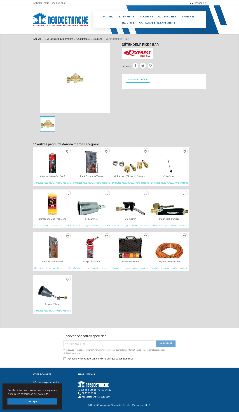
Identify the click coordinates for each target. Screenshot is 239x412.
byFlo (148, 405)
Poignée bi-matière (169, 219)
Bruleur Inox (91, 219)
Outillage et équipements (157, 22)
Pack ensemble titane (91, 176)
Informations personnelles (46, 382)
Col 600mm (169, 176)
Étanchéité (126, 16)
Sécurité (128, 22)
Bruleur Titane (52, 304)
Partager (135, 66)
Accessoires (167, 16)
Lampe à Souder (91, 261)
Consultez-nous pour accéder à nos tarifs (52, 183)
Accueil (107, 16)
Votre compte (42, 374)
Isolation (146, 16)
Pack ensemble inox (52, 261)
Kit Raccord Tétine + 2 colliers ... (130, 176)
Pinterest (150, 66)
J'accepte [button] (32, 401)
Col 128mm (130, 219)
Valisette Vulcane (130, 261)
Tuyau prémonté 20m (169, 261)
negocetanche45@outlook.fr (93, 396)
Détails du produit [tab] (138, 79)
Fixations (187, 16)
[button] (49, 394)
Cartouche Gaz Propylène (52, 219)
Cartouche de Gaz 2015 (52, 176)
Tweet (143, 66)
